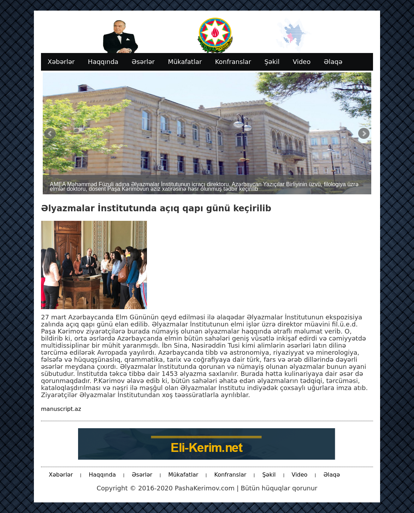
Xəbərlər (61, 474)
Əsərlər (142, 474)
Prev (50, 133)
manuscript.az (61, 409)
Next (363, 133)
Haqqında (102, 474)
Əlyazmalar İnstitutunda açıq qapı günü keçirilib (156, 208)
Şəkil (269, 474)
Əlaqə (331, 474)
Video (300, 474)
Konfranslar (230, 474)
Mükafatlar (183, 474)
